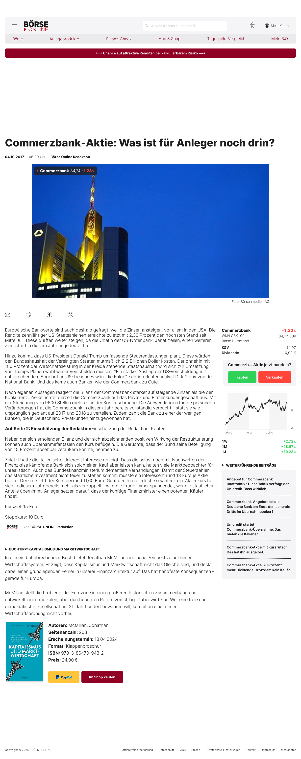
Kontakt (251, 750)
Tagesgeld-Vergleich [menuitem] (226, 38)
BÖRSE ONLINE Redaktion (52, 527)
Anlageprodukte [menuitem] (64, 38)
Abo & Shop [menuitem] (169, 38)
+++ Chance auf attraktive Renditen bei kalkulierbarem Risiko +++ (150, 53)
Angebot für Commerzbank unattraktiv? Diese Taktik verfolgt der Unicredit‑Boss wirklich (258, 484)
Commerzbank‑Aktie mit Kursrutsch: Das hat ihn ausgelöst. (258, 549)
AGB (183, 750)
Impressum (268, 750)
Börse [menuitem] (17, 38)
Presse (195, 750)
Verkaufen (274, 377)
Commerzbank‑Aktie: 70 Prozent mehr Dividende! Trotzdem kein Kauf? (258, 567)
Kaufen (242, 377)
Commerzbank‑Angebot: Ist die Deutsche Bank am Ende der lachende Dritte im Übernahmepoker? (258, 506)
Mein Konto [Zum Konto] (277, 26)
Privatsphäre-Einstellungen (223, 750)
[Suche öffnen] (185, 26)
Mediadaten (288, 750)
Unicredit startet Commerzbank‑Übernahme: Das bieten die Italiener (254, 529)
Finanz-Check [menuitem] (118, 38)
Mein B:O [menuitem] (279, 38)
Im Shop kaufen (102, 677)
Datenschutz (167, 750)
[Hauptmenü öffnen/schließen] (14, 25)
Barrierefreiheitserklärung (137, 750)
